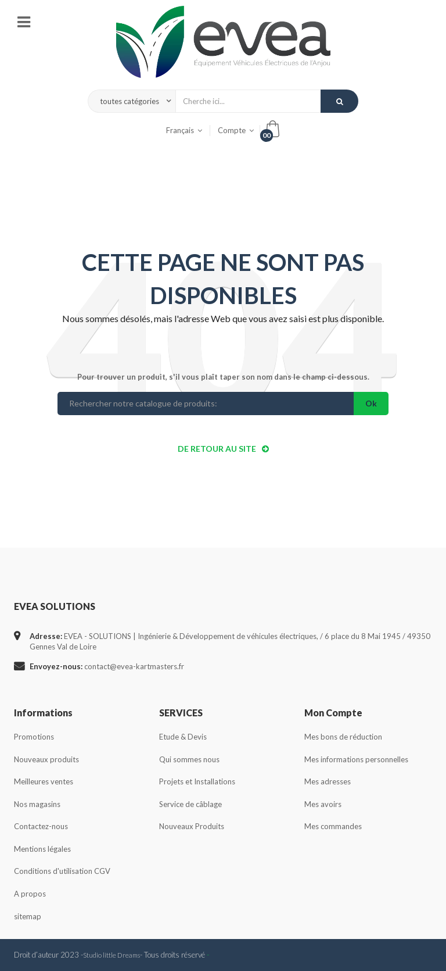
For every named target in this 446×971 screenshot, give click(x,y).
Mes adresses (327, 781)
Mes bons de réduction (343, 736)
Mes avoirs (322, 804)
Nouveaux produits (46, 759)
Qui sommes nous (189, 759)
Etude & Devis (183, 736)
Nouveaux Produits (191, 826)
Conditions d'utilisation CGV (62, 871)
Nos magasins (37, 804)
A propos (30, 893)
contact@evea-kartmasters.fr (134, 666)
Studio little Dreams (111, 955)
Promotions (34, 736)
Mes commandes (333, 826)
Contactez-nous (41, 826)
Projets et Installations (197, 781)
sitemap (27, 916)
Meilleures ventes (43, 781)
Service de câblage (190, 804)
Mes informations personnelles (356, 759)
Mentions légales (42, 849)
